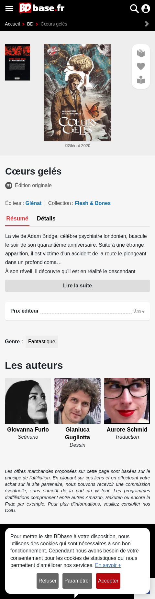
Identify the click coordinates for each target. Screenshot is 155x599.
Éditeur (13, 203)
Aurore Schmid (126, 429)
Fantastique (41, 341)
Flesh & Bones (93, 203)
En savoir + (108, 565)
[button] (134, 8)
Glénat (34, 203)
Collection (59, 203)
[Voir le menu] (9, 8)
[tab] (17, 219)
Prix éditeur (24, 311)
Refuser (48, 580)
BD (30, 24)
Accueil (12, 24)
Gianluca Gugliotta (77, 433)
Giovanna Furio (28, 429)
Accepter (108, 580)
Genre (13, 341)
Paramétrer (77, 580)
